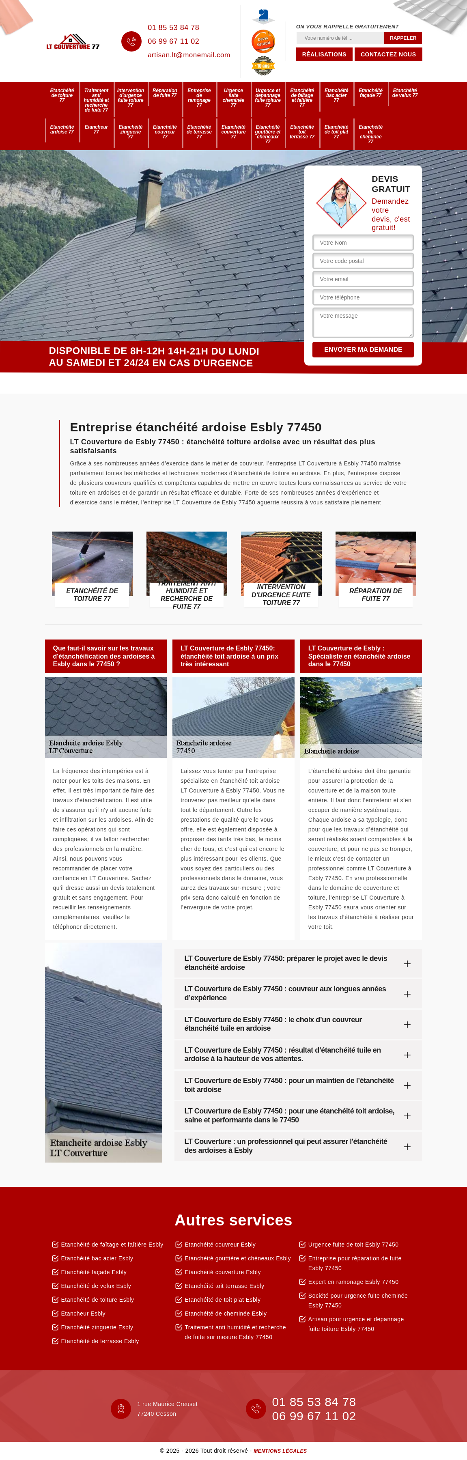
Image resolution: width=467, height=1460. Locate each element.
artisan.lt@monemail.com (189, 55)
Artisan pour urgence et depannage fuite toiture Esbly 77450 (356, 1324)
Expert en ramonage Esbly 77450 (353, 1282)
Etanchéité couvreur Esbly (220, 1244)
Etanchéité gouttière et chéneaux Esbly (238, 1258)
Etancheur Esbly (83, 1313)
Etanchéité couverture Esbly (223, 1272)
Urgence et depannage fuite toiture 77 (267, 98)
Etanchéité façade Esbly (94, 1272)
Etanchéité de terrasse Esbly (100, 1341)
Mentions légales (280, 1451)
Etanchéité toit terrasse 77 (302, 132)
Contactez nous (388, 54)
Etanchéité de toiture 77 (62, 95)
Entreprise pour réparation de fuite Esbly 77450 (355, 1263)
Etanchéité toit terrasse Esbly (224, 1286)
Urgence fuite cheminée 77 (234, 98)
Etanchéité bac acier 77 (337, 95)
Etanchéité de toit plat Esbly (222, 1299)
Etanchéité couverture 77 (233, 132)
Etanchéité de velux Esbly (96, 1286)
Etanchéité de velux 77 (405, 93)
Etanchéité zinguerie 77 (130, 132)
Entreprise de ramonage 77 (199, 98)
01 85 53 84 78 (173, 28)
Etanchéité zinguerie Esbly (97, 1327)
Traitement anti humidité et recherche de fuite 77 (96, 100)
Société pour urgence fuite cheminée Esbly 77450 (358, 1300)
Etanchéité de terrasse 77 (199, 132)
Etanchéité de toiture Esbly (97, 1299)
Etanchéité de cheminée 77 (371, 134)
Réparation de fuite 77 (165, 93)
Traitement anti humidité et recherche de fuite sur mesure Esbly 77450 (235, 1332)
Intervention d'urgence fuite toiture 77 (130, 98)
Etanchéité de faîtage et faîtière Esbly (112, 1244)
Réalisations (324, 54)
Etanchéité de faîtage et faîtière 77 (302, 98)
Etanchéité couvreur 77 (165, 132)
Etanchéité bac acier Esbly (97, 1258)
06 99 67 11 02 (173, 41)
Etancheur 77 (96, 129)
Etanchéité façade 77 (371, 93)
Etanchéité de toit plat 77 (337, 132)
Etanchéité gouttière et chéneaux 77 (267, 134)
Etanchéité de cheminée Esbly (226, 1313)
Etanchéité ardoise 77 (62, 129)
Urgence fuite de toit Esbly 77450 (353, 1244)
